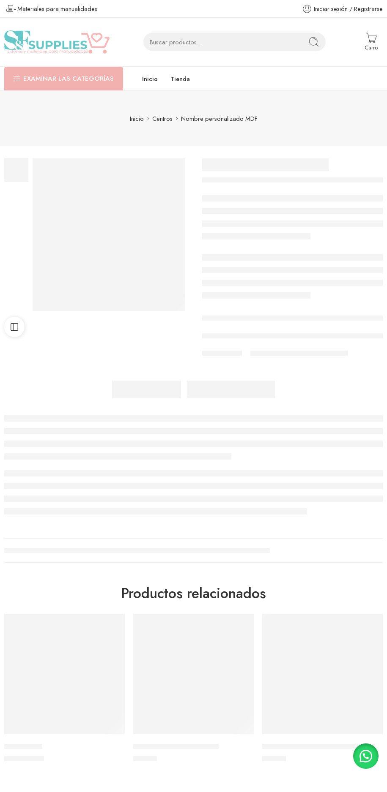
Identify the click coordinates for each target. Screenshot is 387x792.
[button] (366, 756)
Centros (162, 118)
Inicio (150, 78)
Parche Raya (23, 746)
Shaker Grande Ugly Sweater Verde (318, 746)
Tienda (180, 78)
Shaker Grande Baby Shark (176, 746)
